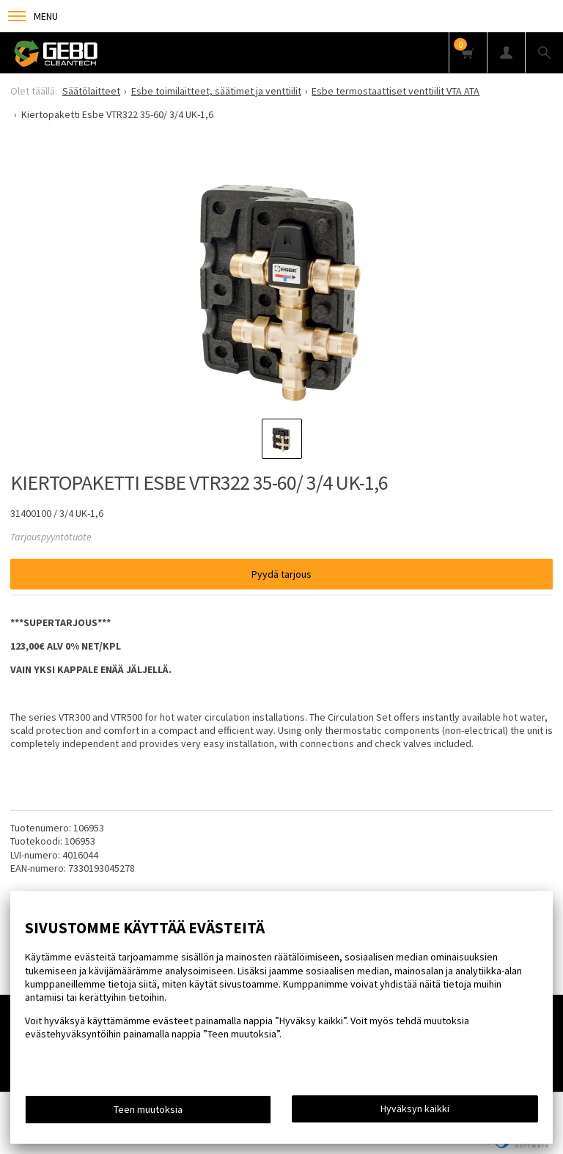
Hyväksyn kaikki (414, 1108)
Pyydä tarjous (281, 574)
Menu (33, 16)
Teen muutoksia (148, 1109)
